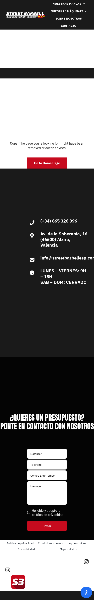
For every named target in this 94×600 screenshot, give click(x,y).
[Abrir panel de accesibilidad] (86, 592)
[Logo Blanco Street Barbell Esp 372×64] (25, 13)
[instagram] (86, 561)
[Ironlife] (30, 331)
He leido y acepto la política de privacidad (47, 512)
